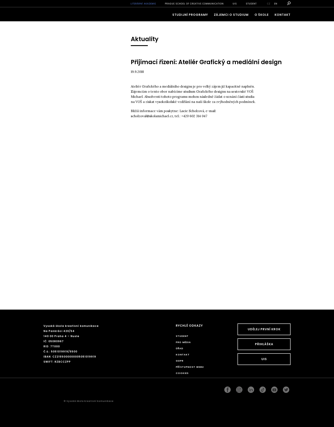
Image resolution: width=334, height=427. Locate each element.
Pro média (183, 342)
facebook (227, 389)
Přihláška (264, 344)
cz (268, 3)
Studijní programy (190, 15)
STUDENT (251, 3)
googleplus (262, 389)
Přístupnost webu (190, 367)
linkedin (251, 389)
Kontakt (283, 15)
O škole (262, 15)
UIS (235, 3)
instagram (239, 389)
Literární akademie (143, 3)
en (275, 3)
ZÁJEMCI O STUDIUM (231, 15)
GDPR (179, 360)
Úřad (179, 348)
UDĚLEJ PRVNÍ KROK (264, 329)
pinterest (274, 389)
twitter (286, 389)
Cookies (182, 373)
